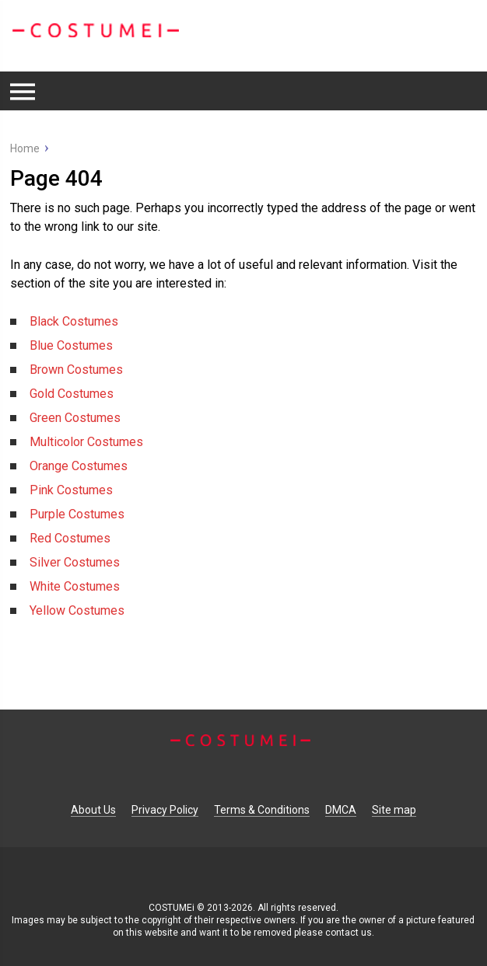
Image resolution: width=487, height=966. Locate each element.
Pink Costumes (71, 490)
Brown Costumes (76, 369)
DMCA (340, 810)
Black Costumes (74, 321)
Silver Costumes (75, 562)
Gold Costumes (72, 393)
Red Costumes (70, 538)
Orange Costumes (79, 466)
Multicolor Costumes (86, 441)
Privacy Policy (164, 810)
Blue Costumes (71, 345)
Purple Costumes (77, 514)
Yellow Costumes (77, 610)
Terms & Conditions (262, 810)
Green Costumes (75, 417)
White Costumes (75, 586)
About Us (93, 810)
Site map (394, 810)
